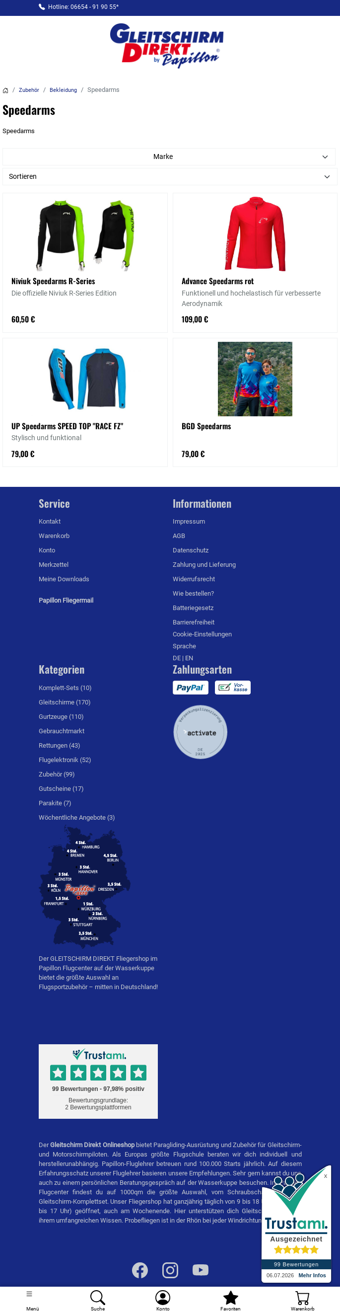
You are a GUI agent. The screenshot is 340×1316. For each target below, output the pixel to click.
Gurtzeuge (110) (61, 716)
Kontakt (50, 521)
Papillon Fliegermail (66, 600)
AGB (179, 536)
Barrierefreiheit (193, 622)
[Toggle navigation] (32, 1301)
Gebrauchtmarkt (61, 731)
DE (177, 658)
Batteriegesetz (193, 608)
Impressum (189, 521)
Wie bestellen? (193, 593)
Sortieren (23, 176)
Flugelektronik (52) (65, 760)
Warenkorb (54, 536)
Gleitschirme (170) (65, 702)
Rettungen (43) (59, 745)
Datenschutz (190, 550)
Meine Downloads (64, 579)
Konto (47, 550)
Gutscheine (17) (61, 788)
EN (189, 658)
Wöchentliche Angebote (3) (77, 817)
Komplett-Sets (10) (65, 688)
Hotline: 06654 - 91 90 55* (83, 6)
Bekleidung (63, 90)
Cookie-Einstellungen (202, 634)
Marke (163, 156)
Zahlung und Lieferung (204, 564)
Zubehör (29, 90)
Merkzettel (53, 564)
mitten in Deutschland (125, 987)
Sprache (184, 646)
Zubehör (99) (57, 774)
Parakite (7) (55, 803)
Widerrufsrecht (194, 579)
